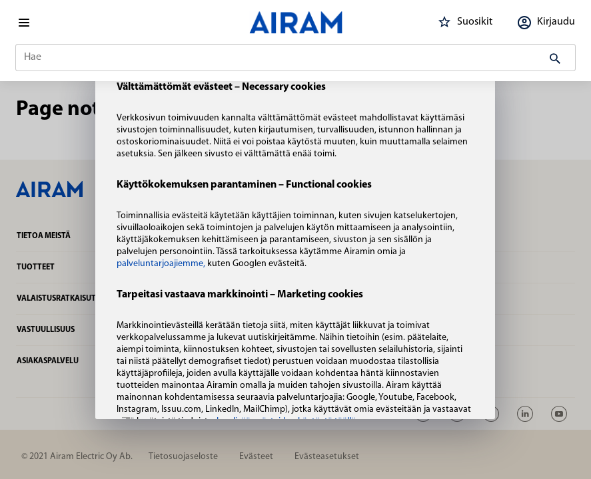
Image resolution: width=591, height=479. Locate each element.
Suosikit (463, 22)
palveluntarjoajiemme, (162, 264)
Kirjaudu (544, 22)
